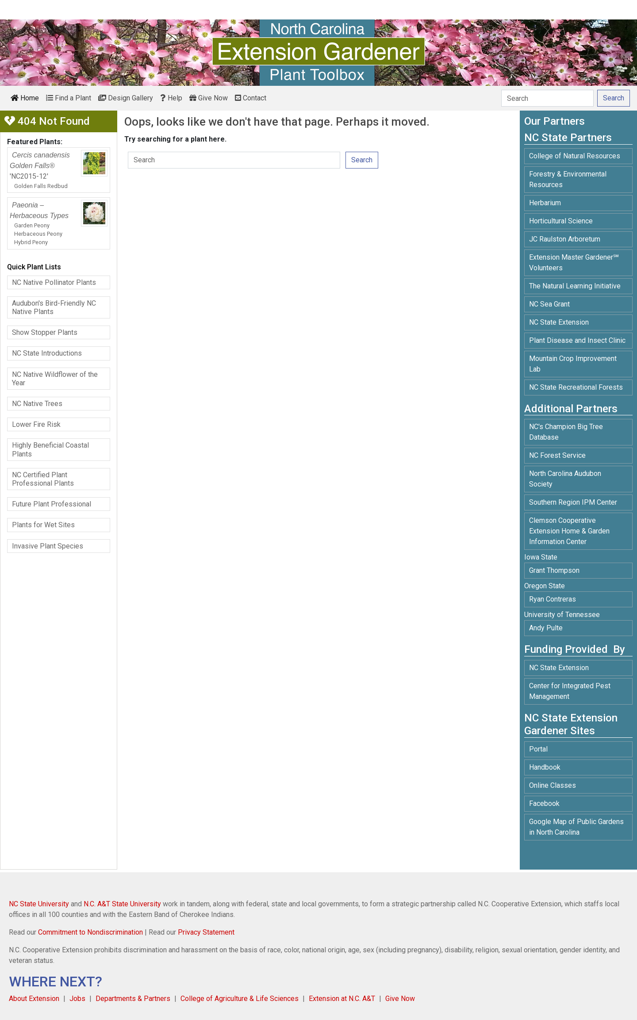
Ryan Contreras (552, 599)
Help (171, 98)
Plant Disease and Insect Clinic (577, 340)
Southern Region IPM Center (573, 502)
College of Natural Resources (574, 156)
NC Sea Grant (549, 304)
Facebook (544, 803)
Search (361, 160)
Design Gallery (125, 98)
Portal (538, 749)
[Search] (547, 98)
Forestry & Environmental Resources (567, 179)
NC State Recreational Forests (576, 387)
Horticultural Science (561, 221)
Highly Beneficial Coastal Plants (50, 449)
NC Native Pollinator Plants (54, 282)
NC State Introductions (47, 353)
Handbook (544, 767)
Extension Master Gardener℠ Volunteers (574, 262)
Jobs (77, 998)
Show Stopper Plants (44, 332)
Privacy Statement (206, 932)
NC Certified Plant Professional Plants (43, 479)
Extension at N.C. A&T (342, 998)
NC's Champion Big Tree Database (566, 431)
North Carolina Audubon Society (565, 478)
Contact (250, 98)
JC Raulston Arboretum (564, 239)
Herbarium (545, 203)
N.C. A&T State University (122, 904)
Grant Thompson (554, 570)
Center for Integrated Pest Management (569, 691)
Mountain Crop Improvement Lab (573, 363)
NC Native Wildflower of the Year (55, 378)
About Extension (34, 998)
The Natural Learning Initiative (575, 286)
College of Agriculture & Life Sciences (239, 998)
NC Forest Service (557, 455)
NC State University (39, 904)
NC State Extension (559, 322)
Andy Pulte (546, 628)
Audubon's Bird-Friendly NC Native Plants (54, 307)
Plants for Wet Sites (43, 525)
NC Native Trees (37, 403)
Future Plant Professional (51, 504)
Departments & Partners (133, 998)
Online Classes (552, 785)
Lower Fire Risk (36, 424)
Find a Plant (68, 98)
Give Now (208, 98)
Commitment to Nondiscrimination (90, 932)
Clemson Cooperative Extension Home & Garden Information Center (569, 531)
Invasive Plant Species (47, 546)
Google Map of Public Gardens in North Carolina (576, 826)
